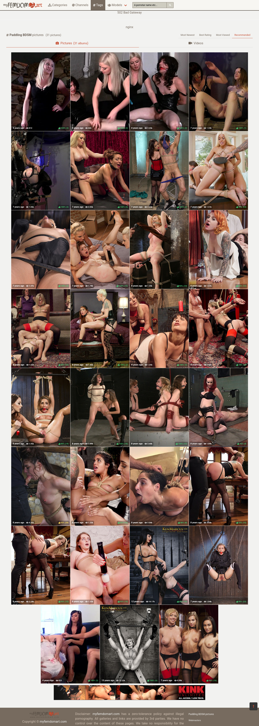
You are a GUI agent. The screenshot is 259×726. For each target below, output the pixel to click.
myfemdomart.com (53, 721)
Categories (57, 5)
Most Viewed (223, 35)
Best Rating (205, 35)
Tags (98, 5)
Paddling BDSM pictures (201, 714)
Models (115, 5)
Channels (80, 5)
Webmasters (195, 720)
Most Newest (188, 35)
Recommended (242, 35)
